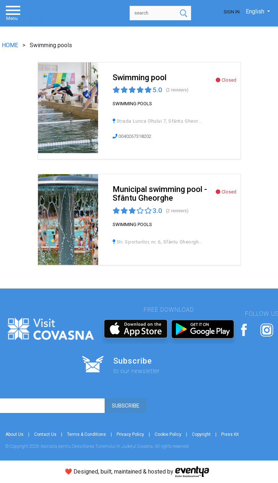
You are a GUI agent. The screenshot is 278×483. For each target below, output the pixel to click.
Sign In (232, 12)
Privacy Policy (130, 434)
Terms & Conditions (86, 434)
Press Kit (230, 434)
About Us (14, 434)
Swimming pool (140, 77)
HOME (11, 45)
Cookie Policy (168, 434)
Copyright (201, 434)
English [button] (256, 11)
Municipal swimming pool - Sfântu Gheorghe (160, 193)
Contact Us (45, 434)
